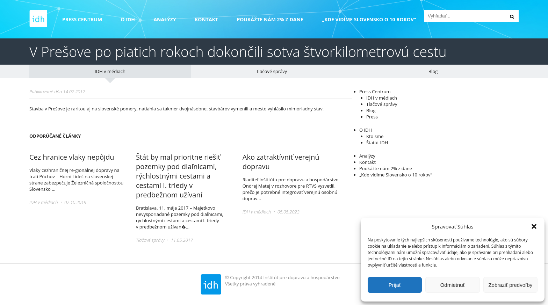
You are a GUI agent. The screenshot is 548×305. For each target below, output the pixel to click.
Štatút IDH (377, 142)
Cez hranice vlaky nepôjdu (71, 157)
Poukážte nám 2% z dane (270, 19)
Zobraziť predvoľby (510, 285)
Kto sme (374, 136)
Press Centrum (82, 19)
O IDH (128, 19)
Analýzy (164, 19)
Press (372, 117)
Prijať (395, 285)
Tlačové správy (271, 71)
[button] (534, 226)
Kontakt (206, 19)
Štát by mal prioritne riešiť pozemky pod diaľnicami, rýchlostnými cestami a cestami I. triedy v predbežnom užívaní (178, 175)
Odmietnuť (452, 285)
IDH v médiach (110, 71)
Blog (433, 71)
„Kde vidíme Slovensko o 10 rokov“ (369, 19)
